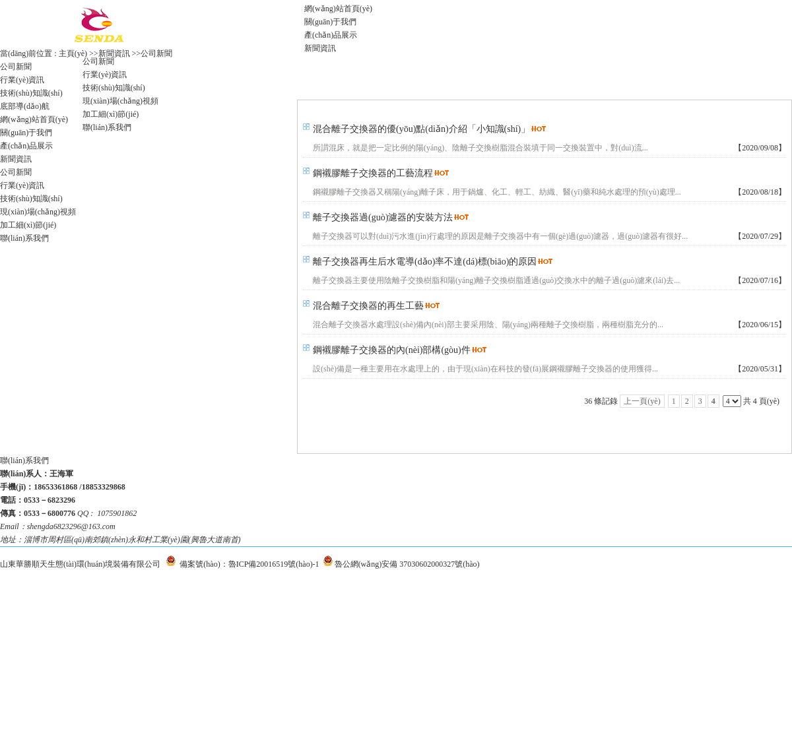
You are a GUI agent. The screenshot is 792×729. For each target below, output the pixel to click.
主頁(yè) (73, 53)
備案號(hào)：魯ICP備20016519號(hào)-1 (249, 564)
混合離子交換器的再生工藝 (368, 306)
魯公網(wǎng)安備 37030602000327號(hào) (407, 564)
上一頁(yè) (642, 401)
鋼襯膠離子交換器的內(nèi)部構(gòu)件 (392, 350)
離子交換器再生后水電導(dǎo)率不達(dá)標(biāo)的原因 (425, 262)
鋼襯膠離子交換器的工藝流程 (373, 173)
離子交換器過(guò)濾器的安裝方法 (383, 217)
